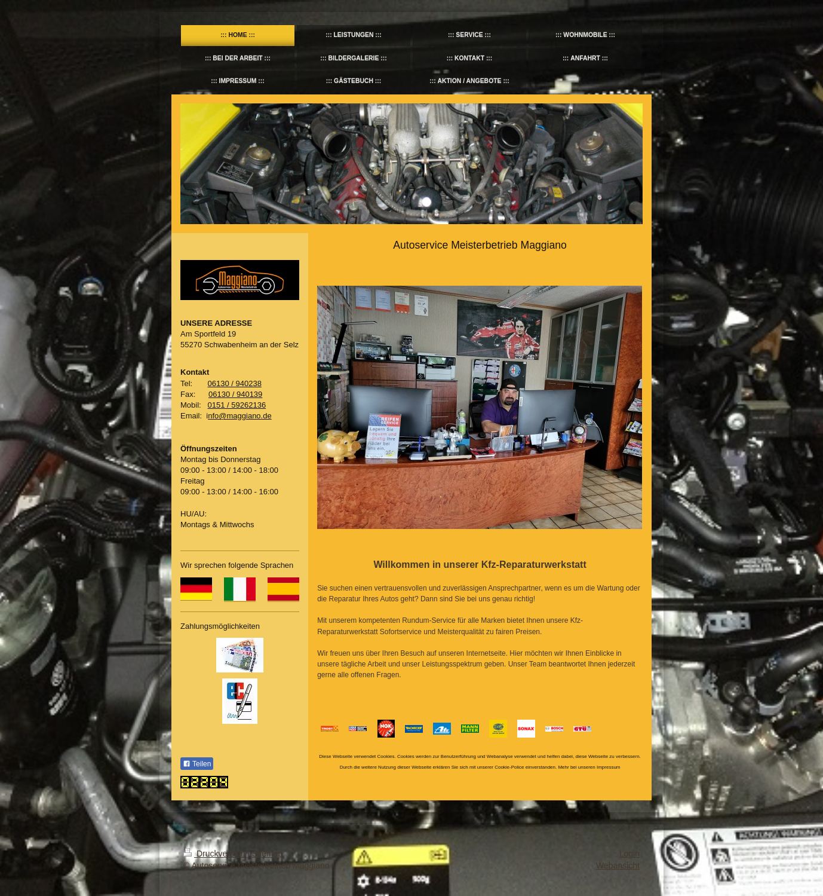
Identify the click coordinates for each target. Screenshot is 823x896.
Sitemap (267, 853)
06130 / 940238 (235, 383)
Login (629, 853)
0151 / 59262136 (237, 404)
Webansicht (618, 865)
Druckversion (215, 853)
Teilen (197, 764)
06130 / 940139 (235, 394)
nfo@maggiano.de (239, 415)
